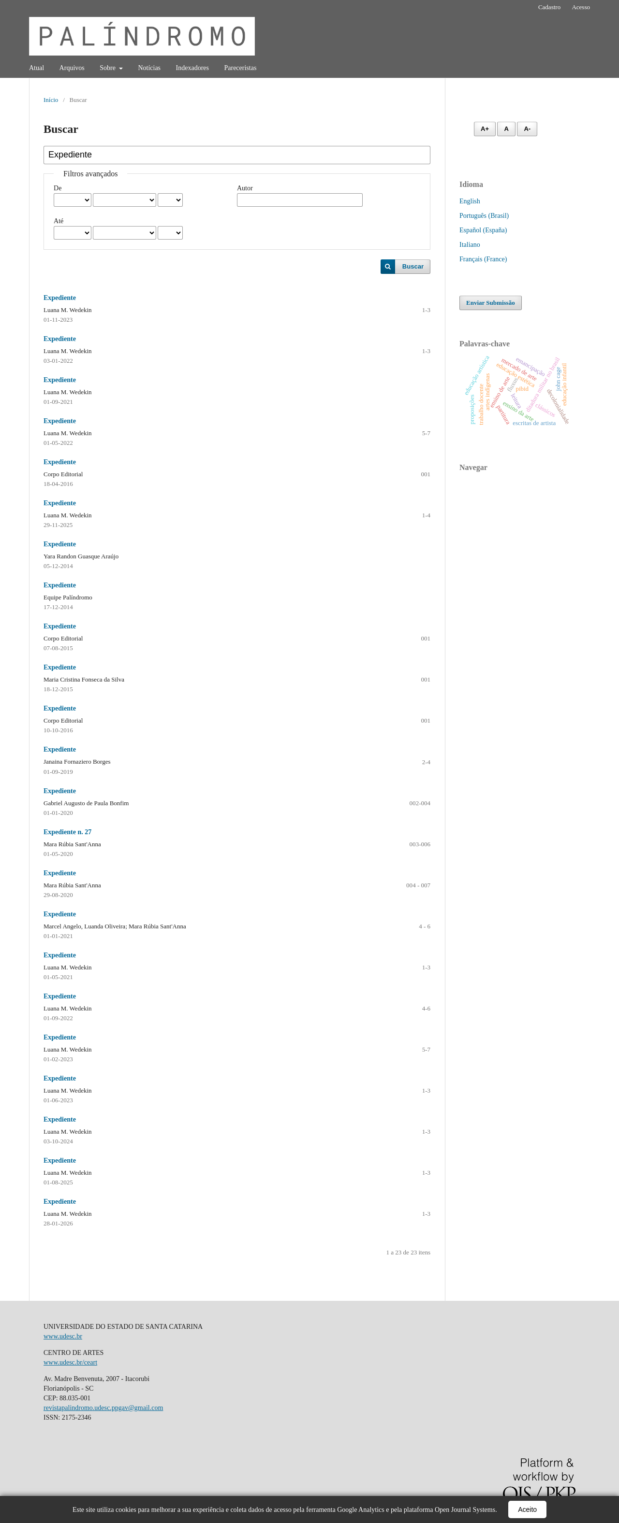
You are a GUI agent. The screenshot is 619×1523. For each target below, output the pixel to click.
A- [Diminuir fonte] (527, 128)
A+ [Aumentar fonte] (485, 128)
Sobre (108, 67)
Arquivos (72, 67)
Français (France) (483, 259)
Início (51, 99)
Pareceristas (240, 67)
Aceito (527, 1509)
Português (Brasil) (484, 215)
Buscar (413, 266)
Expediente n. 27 (67, 832)
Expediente (60, 297)
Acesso (581, 7)
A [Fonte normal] (506, 128)
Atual (36, 67)
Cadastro (549, 7)
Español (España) (483, 230)
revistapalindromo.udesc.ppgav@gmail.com (103, 1407)
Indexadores (192, 67)
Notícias (149, 67)
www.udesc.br (63, 1336)
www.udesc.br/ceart (70, 1362)
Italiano (469, 244)
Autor (245, 188)
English (469, 201)
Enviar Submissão (490, 302)
